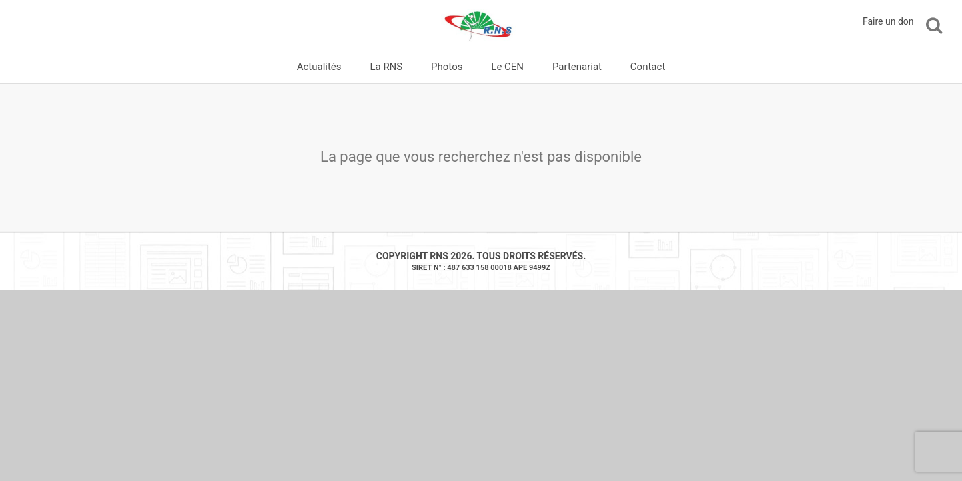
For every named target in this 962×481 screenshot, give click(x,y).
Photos (446, 67)
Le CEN (507, 67)
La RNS (386, 67)
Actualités (319, 67)
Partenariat (577, 67)
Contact (647, 67)
